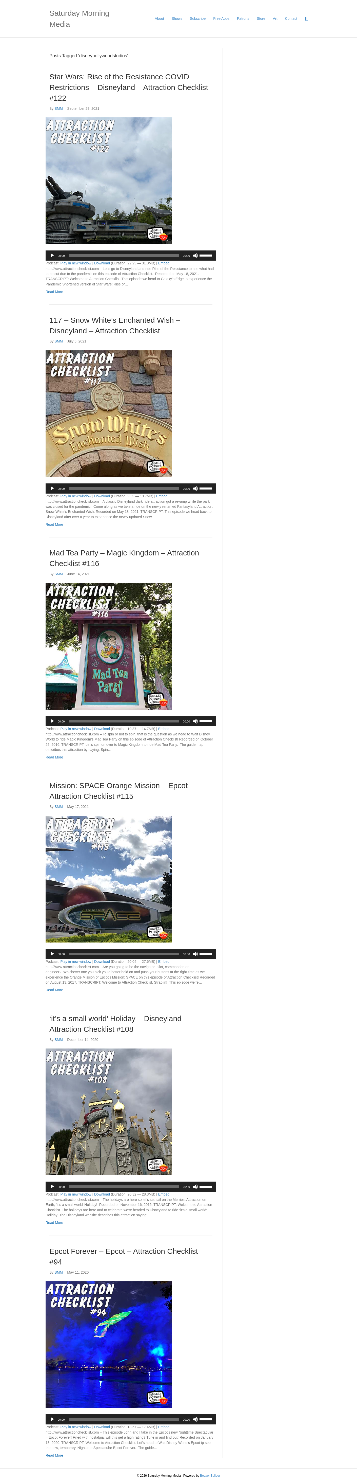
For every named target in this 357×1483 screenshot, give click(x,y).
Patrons (243, 18)
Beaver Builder (210, 1475)
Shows (177, 18)
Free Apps (221, 18)
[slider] (124, 255)
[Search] (304, 19)
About (159, 18)
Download (102, 263)
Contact (291, 18)
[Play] (52, 255)
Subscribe (198, 18)
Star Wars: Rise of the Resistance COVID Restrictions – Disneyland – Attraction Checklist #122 (128, 87)
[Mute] (195, 255)
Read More (54, 292)
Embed (163, 263)
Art (275, 18)
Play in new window (75, 263)
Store (261, 18)
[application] (131, 255)
